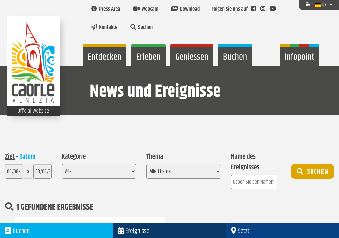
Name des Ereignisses (245, 162)
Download (185, 9)
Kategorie (74, 157)
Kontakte (104, 27)
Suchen (141, 27)
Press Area (105, 9)
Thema (154, 157)
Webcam (145, 9)
